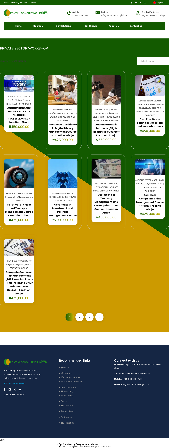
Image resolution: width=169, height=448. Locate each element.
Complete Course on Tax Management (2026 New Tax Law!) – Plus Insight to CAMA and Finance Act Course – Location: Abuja (19, 282)
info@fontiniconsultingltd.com (132, 384)
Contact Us (134, 26)
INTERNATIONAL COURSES (106, 187)
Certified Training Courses (19, 100)
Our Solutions (61, 26)
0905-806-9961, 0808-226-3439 (132, 373)
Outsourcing (67, 395)
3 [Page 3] (89, 317)
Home (65, 367)
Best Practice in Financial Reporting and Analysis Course (150, 122)
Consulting (67, 391)
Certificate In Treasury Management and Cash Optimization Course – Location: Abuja (106, 203)
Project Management (15, 264)
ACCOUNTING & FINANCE (19, 97)
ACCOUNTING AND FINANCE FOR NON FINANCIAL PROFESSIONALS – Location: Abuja (19, 115)
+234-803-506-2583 (128, 379)
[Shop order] (153, 61)
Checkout (67, 405)
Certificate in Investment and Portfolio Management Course (63, 210)
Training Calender (70, 377)
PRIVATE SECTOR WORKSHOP (19, 104)
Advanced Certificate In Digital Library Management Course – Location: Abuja (63, 130)
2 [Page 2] (79, 317)
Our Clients (89, 26)
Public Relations (112, 120)
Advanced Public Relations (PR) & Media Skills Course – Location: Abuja (106, 130)
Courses (66, 373)
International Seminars (72, 381)
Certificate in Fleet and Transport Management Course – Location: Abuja (19, 210)
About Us (112, 26)
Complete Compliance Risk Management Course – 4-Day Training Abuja (150, 202)
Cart (64, 401)
